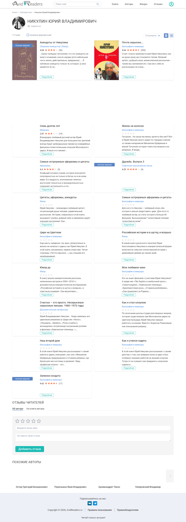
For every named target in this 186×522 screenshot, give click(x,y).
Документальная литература (54, 309)
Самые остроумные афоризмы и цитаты (64, 161)
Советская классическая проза (137, 165)
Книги (115, 4)
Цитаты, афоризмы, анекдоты (58, 197)
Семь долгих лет (50, 125)
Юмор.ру (45, 267)
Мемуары (44, 130)
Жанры (143, 4)
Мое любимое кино (133, 267)
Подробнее (47, 77)
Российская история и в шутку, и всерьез (146, 232)
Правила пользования (100, 510)
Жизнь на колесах (133, 125)
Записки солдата (50, 375)
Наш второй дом (50, 340)
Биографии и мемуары (133, 46)
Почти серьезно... (132, 42)
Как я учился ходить (134, 340)
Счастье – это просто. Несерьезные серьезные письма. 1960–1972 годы (62, 304)
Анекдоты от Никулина (54, 42)
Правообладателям (127, 510)
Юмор (43, 201)
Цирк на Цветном (50, 232)
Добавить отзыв (29, 449)
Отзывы (158, 4)
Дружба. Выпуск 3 (133, 161)
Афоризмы (45, 165)
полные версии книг (41, 35)
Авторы (129, 4)
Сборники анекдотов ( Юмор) (54, 46)
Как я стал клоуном (134, 302)
